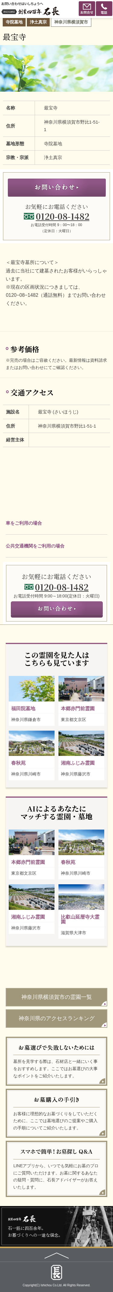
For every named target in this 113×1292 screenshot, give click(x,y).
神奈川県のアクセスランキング (57, 1018)
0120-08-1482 (62, 216)
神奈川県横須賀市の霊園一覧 (56, 997)
